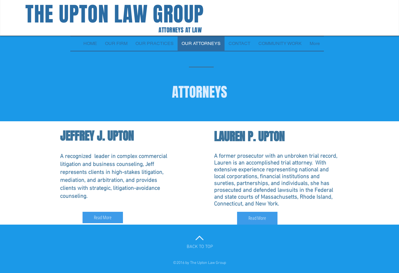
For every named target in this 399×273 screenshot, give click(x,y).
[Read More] (103, 217)
